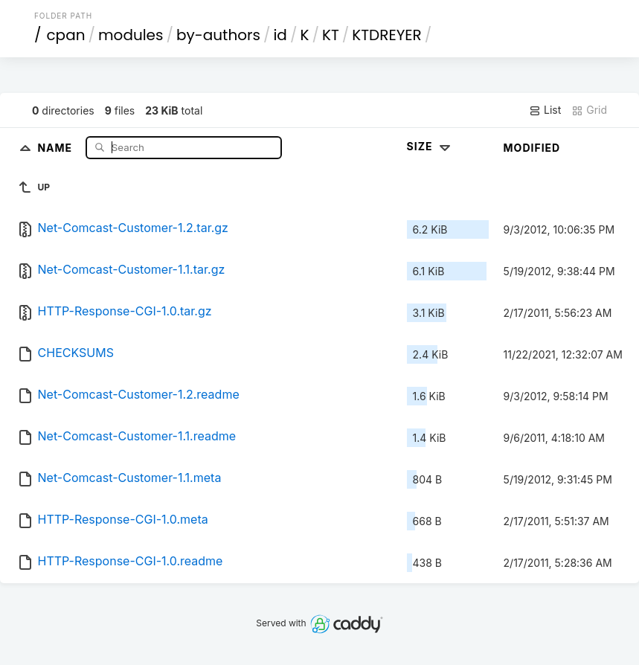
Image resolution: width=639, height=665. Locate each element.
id (279, 35)
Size (430, 146)
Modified (532, 147)
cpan (65, 35)
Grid (589, 110)
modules (130, 35)
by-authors (218, 35)
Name (56, 147)
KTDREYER (386, 35)
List (545, 110)
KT (330, 35)
